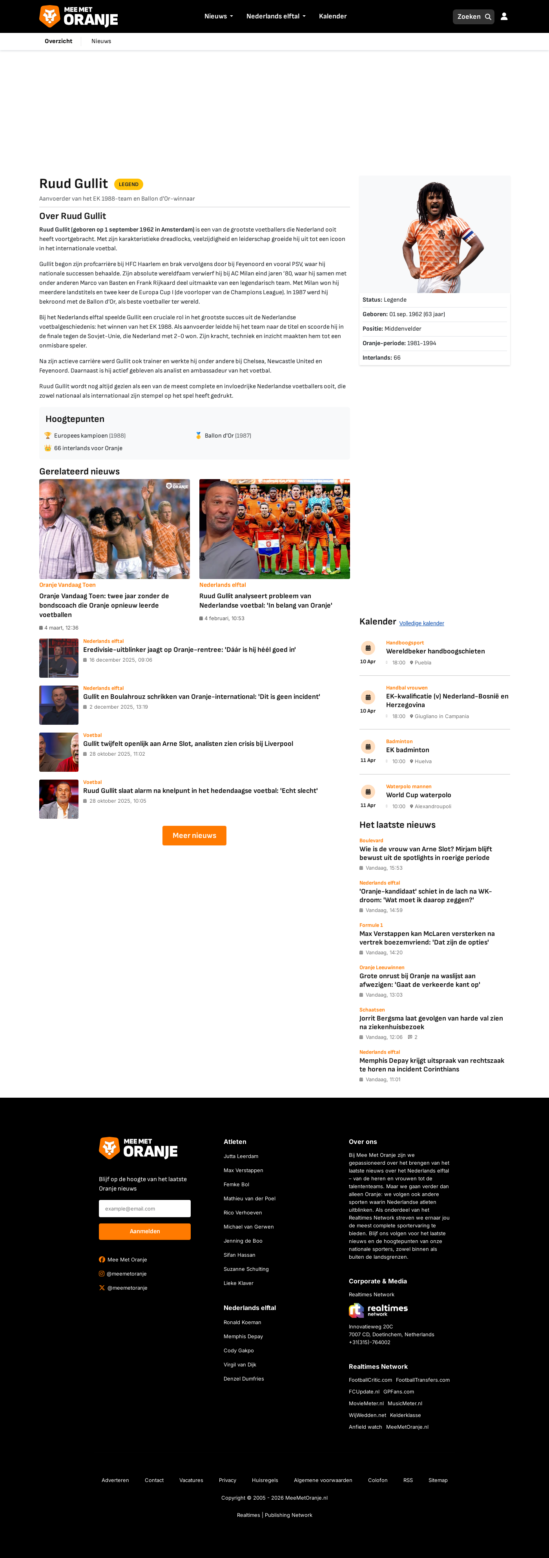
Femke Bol (236, 1184)
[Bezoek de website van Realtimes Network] (378, 1310)
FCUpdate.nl (364, 1391)
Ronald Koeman (242, 1322)
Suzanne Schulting (246, 1269)
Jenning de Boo (243, 1241)
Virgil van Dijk (240, 1364)
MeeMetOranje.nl (407, 1427)
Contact (154, 1480)
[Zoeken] (467, 16)
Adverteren (115, 1480)
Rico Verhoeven (243, 1212)
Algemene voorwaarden (323, 1480)
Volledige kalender (421, 623)
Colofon (378, 1480)
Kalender (333, 16)
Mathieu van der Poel (249, 1198)
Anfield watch (365, 1427)
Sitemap (438, 1480)
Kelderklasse (405, 1415)
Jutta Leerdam (241, 1156)
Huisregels (265, 1480)
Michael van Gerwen (249, 1226)
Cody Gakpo (239, 1350)
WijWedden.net (367, 1415)
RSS (408, 1480)
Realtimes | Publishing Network (274, 1515)
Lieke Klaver (239, 1283)
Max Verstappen (243, 1170)
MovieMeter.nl (366, 1403)
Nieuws (215, 16)
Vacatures (191, 1480)
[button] (230, 17)
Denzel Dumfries (244, 1378)
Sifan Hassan (239, 1255)
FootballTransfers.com (423, 1380)
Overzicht (58, 41)
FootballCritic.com (370, 1380)
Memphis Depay (243, 1336)
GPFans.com (398, 1391)
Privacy (227, 1480)
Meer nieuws (194, 835)
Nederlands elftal (272, 16)
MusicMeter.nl (405, 1403)
